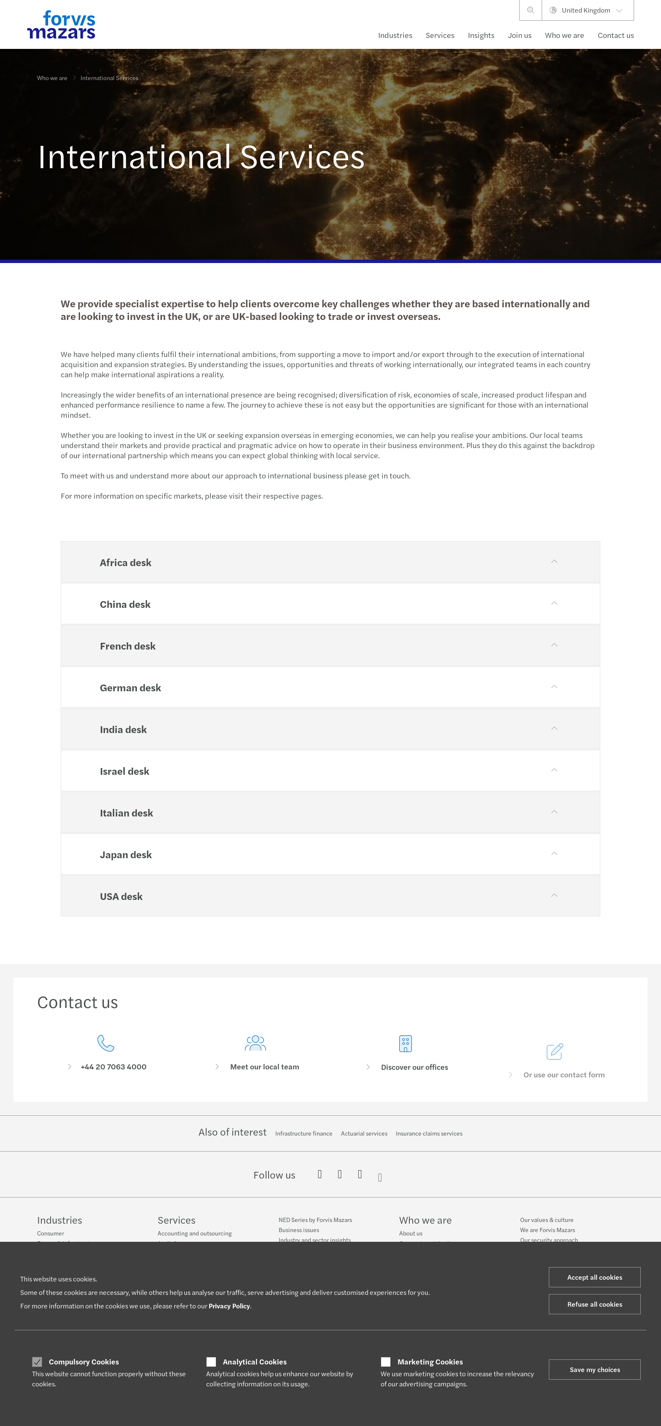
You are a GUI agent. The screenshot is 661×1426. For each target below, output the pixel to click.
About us (410, 1233)
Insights (481, 35)
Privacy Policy (229, 1306)
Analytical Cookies (255, 1361)
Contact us (616, 35)
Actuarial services (364, 1133)
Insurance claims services (429, 1133)
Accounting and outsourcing (195, 1233)
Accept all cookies (594, 1277)
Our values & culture (547, 1219)
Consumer (50, 1233)
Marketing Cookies (430, 1361)
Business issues (299, 1229)
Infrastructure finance (304, 1133)
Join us (520, 35)
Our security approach (549, 1239)
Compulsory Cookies (84, 1361)
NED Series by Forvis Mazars (315, 1219)
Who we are (564, 35)
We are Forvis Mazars (547, 1229)
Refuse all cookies (594, 1304)
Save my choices (595, 1369)
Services (440, 35)
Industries (395, 35)
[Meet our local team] (256, 1068)
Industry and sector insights (315, 1239)
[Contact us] (106, 1055)
